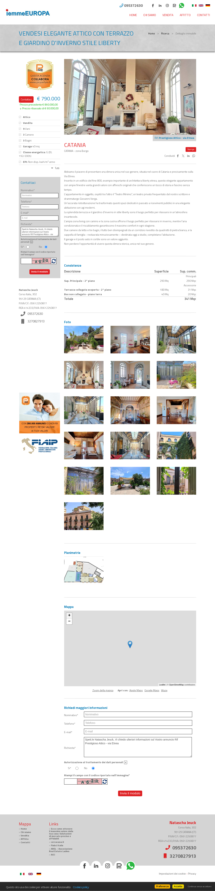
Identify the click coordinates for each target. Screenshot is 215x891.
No (85, 768)
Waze (164, 690)
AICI (53, 854)
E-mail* (68, 732)
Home (133, 15)
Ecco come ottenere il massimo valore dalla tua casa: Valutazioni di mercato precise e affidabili (61, 833)
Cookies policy (81, 887)
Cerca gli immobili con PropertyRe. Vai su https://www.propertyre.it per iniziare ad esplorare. (39, 505)
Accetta (178, 886)
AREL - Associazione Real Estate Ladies (60, 850)
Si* (69, 768)
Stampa (190, 149)
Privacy (192, 873)
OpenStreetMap (176, 685)
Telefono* (69, 724)
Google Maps (151, 690)
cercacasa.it (57, 842)
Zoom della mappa (102, 690)
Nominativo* (71, 715)
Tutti (57, 168)
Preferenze (162, 886)
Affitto (185, 15)
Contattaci (26, 99)
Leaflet (162, 685)
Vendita (167, 15)
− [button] (69, 621)
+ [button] (69, 616)
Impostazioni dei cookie (172, 873)
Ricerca (165, 33)
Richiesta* (70, 748)
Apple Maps (136, 690)
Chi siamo (149, 15)
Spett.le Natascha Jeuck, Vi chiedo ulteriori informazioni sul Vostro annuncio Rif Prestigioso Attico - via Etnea (138, 747)
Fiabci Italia (57, 845)
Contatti (203, 15)
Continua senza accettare (199, 886)
